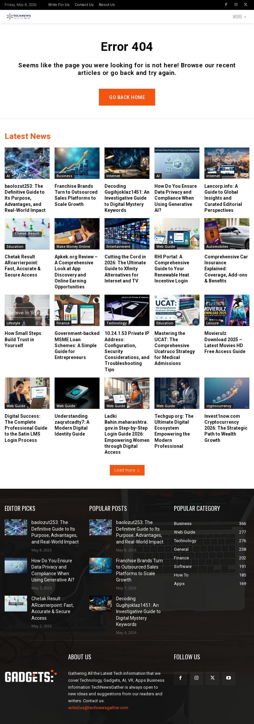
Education (15, 253)
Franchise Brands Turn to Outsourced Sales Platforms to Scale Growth (140, 569)
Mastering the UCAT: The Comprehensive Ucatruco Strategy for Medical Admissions (174, 355)
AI (8, 182)
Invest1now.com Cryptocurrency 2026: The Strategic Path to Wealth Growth (225, 434)
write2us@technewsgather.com (98, 696)
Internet (113, 182)
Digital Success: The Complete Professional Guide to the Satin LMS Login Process (26, 434)
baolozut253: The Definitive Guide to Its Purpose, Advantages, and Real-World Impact (25, 204)
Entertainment (118, 253)
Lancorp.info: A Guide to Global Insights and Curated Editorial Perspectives (223, 204)
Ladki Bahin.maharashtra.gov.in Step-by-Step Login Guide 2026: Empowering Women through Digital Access (127, 440)
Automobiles (217, 253)
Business (64, 182)
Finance (63, 330)
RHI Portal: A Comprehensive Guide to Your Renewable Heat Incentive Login (171, 275)
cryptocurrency (218, 412)
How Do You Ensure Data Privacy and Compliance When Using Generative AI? (175, 204)
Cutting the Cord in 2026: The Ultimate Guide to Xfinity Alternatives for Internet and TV (125, 275)
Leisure (212, 330)
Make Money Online (73, 253)
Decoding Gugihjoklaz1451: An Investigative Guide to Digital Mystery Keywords (127, 204)
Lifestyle (13, 330)
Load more (127, 476)
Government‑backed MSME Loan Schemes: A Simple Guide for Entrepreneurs (77, 352)
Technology (116, 330)
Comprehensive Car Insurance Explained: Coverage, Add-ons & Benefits (226, 275)
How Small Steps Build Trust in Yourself (23, 346)
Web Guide (165, 253)
